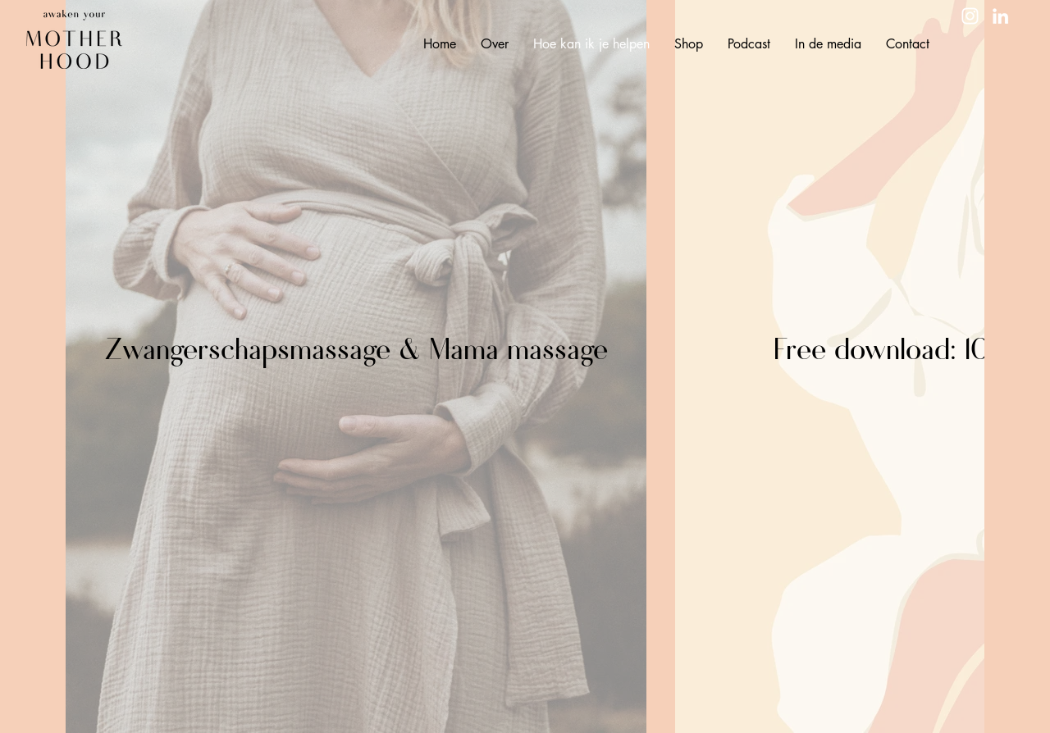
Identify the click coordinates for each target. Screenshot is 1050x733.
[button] (494, 44)
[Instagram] (970, 16)
